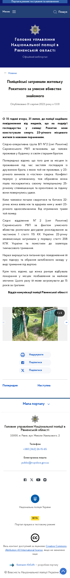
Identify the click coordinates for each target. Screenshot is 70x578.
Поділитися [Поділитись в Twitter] (35, 370)
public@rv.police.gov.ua (35, 462)
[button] (35, 404)
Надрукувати (36, 354)
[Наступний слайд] (66, 322)
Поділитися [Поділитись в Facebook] (35, 362)
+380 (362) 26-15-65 (35, 449)
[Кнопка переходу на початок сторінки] (63, 571)
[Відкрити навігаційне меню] (14, 11)
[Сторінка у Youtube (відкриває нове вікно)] (38, 480)
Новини (12, 73)
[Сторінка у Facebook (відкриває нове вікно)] (25, 480)
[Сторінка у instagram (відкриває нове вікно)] (45, 480)
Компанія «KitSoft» (26, 565)
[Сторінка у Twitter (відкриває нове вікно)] (32, 480)
